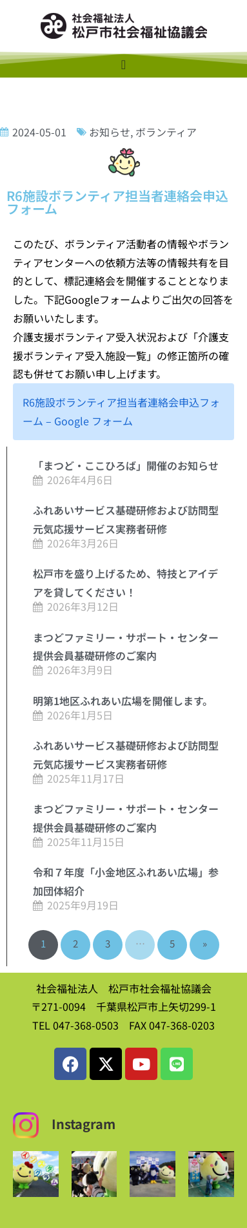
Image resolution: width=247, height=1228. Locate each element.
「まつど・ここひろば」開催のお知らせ (126, 465)
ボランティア (166, 132)
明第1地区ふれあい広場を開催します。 (123, 700)
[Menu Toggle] (123, 64)
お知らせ (109, 132)
